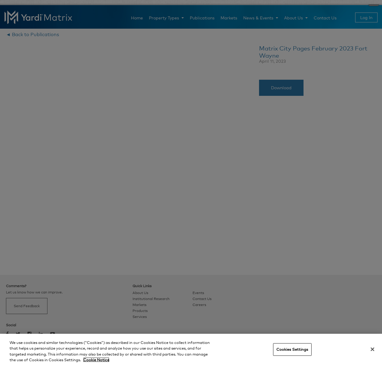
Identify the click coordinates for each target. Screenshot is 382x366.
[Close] (372, 349)
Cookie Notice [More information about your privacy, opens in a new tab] (96, 359)
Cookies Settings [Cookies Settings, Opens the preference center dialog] (292, 349)
